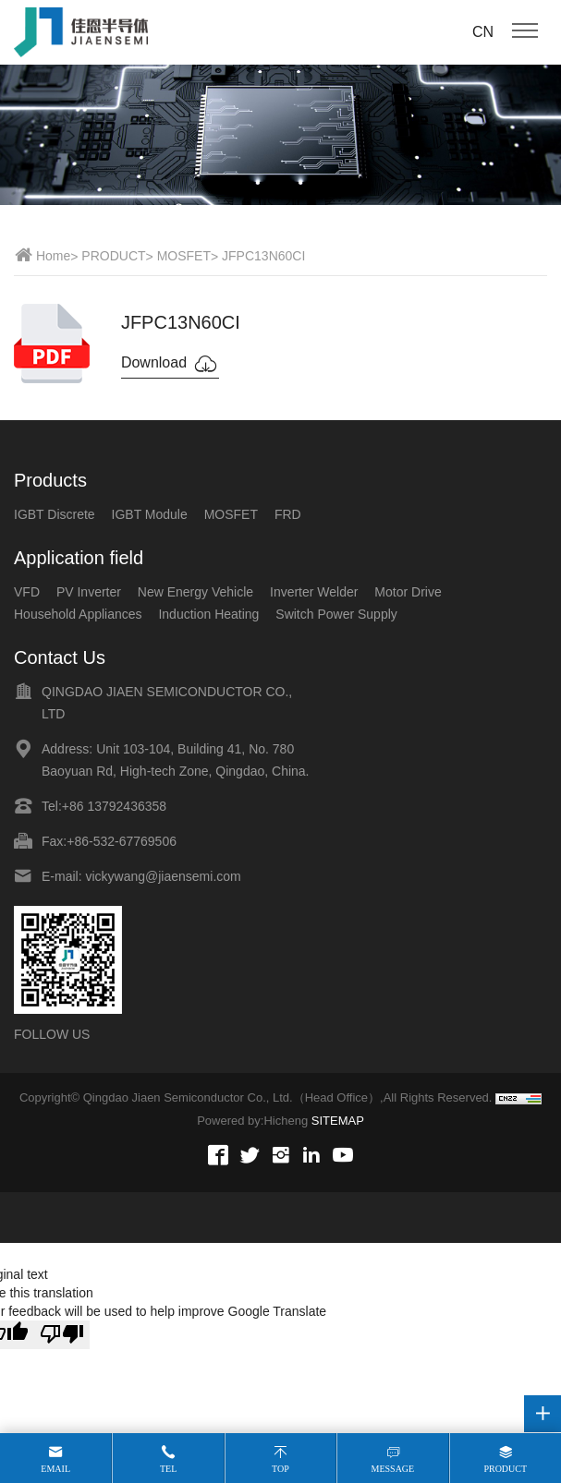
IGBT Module (150, 514)
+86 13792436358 (114, 806)
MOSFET (184, 255)
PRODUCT (113, 255)
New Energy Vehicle (195, 592)
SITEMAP (337, 1120)
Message (393, 1469)
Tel (168, 1469)
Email (55, 1469)
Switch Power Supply (336, 614)
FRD (287, 514)
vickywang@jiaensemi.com (162, 876)
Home (53, 255)
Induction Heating (208, 614)
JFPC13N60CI (263, 255)
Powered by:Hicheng (252, 1120)
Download (170, 364)
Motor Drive (407, 592)
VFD (27, 592)
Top (280, 1469)
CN (483, 32)
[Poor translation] (62, 1334)
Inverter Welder (314, 592)
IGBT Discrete (54, 514)
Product (505, 1469)
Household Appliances (78, 614)
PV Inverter (88, 592)
